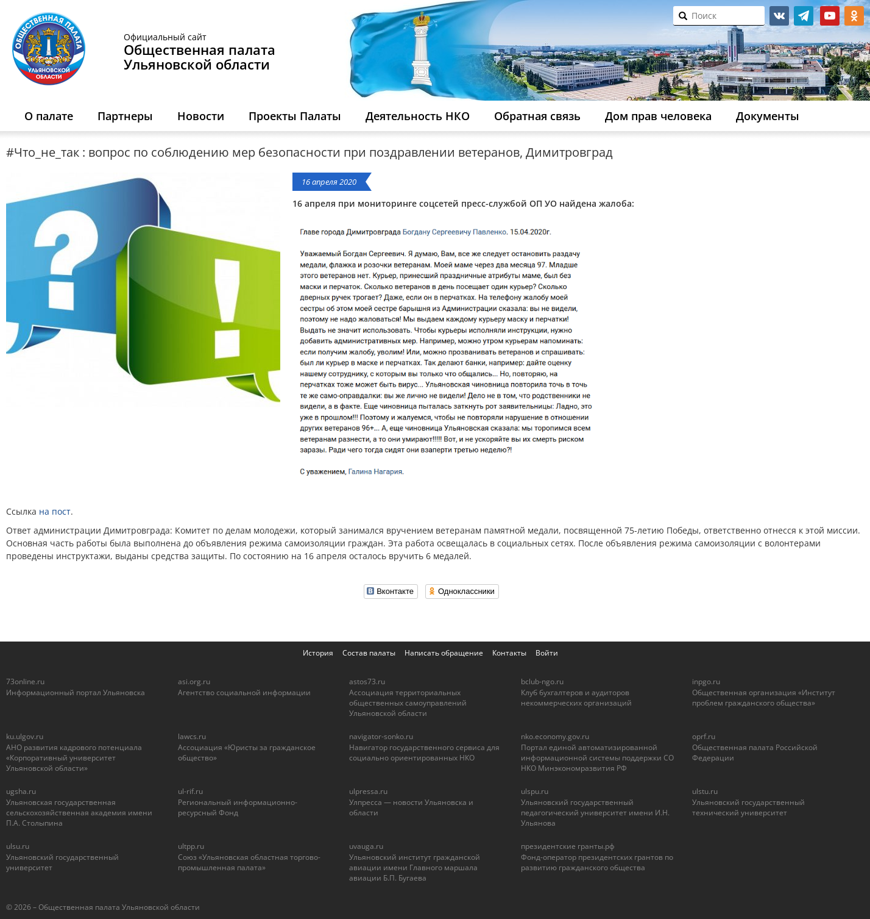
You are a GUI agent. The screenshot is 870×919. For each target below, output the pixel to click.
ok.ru (854, 16)
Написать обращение (444, 653)
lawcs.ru (192, 736)
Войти (547, 653)
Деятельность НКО (418, 116)
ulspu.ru (534, 791)
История (318, 653)
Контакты (509, 653)
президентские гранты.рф (568, 846)
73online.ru (25, 681)
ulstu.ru (705, 791)
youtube (830, 16)
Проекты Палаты (295, 116)
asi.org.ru (194, 681)
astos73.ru (367, 681)
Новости (200, 116)
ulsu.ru (17, 846)
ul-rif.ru (190, 791)
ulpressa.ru (368, 791)
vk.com (779, 16)
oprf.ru (703, 736)
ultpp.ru (191, 846)
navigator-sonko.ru (381, 736)
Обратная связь (537, 116)
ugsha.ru (21, 791)
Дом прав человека (658, 116)
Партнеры (125, 116)
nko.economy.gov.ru (555, 736)
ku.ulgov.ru (24, 736)
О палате (48, 116)
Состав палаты (368, 653)
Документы (767, 116)
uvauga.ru (366, 846)
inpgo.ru (706, 681)
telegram (803, 16)
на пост (55, 511)
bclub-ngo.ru (542, 681)
